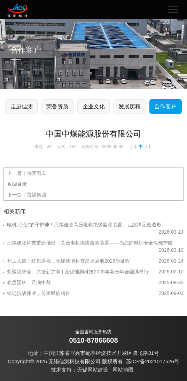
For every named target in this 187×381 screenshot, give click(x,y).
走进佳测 (21, 106)
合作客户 (165, 106)
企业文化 (94, 106)
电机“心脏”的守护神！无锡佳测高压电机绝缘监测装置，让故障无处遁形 (95, 225)
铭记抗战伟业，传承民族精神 (95, 293)
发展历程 (129, 106)
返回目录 (17, 184)
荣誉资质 (57, 106)
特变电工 (36, 173)
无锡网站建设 (92, 370)
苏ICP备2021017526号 (152, 361)
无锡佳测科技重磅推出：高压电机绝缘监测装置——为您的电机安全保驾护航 (95, 243)
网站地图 (122, 370)
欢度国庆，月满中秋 (95, 282)
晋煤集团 (36, 194)
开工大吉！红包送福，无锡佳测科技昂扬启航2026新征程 (95, 261)
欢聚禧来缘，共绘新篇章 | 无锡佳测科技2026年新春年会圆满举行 (95, 271)
